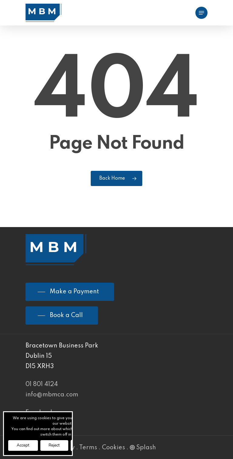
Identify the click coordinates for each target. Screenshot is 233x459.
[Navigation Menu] (201, 13)
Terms (88, 448)
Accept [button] (24, 445)
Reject (57, 445)
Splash (143, 448)
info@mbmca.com (51, 395)
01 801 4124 (41, 384)
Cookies (113, 448)
